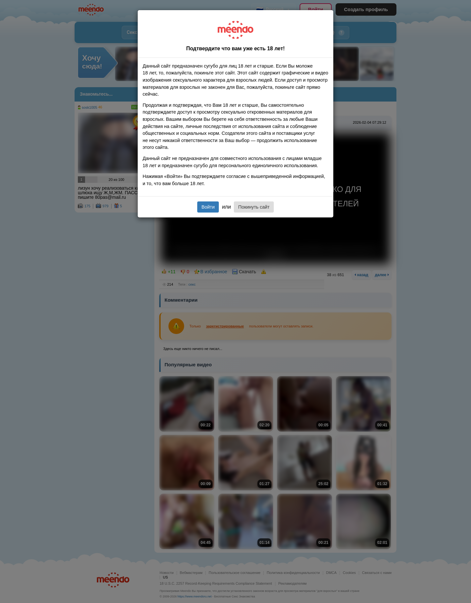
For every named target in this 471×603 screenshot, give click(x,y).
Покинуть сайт (254, 207)
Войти (208, 207)
